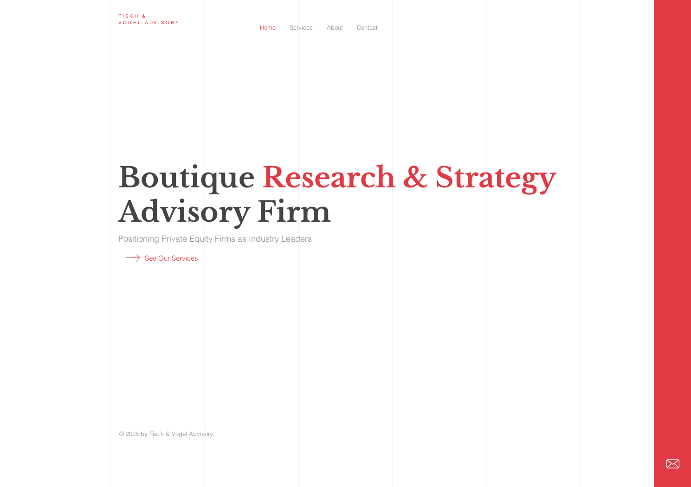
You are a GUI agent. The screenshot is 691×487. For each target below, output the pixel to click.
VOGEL (130, 22)
